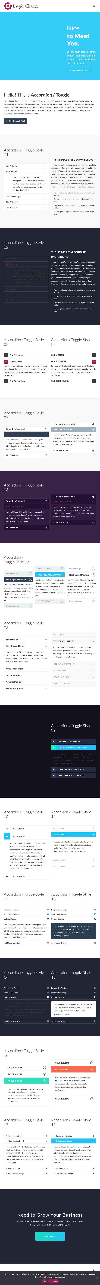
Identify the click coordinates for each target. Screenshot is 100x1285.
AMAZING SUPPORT (63, 429)
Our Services (11, 207)
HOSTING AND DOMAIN (49, 574)
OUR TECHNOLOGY (60, 381)
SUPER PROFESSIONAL (64, 424)
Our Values (11, 171)
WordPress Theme (15, 646)
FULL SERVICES (60, 450)
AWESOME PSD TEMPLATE (71, 741)
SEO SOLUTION (61, 670)
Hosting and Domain (16, 579)
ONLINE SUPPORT (62, 683)
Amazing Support (14, 434)
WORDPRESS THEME (63, 641)
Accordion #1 (19, 828)
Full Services (12, 455)
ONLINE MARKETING (63, 664)
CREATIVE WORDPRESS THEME (73, 747)
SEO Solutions (13, 675)
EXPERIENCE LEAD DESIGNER (72, 775)
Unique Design (10, 919)
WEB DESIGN (44, 568)
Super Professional (15, 429)
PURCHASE (50, 1236)
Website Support (14, 688)
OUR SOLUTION (58, 361)
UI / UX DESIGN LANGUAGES (71, 769)
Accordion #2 (19, 836)
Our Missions (12, 202)
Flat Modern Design (12, 943)
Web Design (12, 573)
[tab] (26, 166)
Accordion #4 (59, 866)
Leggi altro (54, 1281)
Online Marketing (14, 668)
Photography (12, 606)
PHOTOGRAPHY (46, 601)
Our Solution (11, 166)
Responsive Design (12, 910)
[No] (96, 1278)
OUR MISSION (57, 355)
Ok (44, 1281)
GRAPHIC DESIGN (61, 677)
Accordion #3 (19, 876)
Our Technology (13, 196)
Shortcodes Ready (11, 914)
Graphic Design (13, 681)
